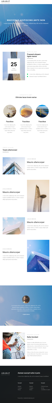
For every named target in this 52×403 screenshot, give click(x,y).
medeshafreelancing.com (28, 398)
